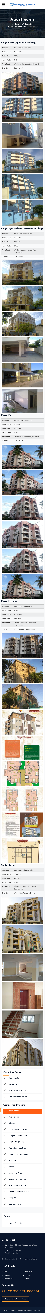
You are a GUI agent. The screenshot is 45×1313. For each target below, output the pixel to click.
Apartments (14, 1078)
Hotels (11, 1167)
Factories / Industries (18, 1097)
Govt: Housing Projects (18, 1154)
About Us (28, 1272)
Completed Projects (16, 27)
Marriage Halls (15, 1204)
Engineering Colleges (17, 1142)
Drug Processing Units (18, 1135)
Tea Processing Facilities (19, 1191)
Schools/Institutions (17, 1090)
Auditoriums (14, 1117)
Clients (27, 1279)
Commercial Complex (18, 1129)
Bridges (12, 1123)
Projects (27, 24)
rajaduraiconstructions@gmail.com (23, 1259)
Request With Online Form (15, 1299)
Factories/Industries (17, 1148)
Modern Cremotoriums (18, 1179)
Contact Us (8, 1279)
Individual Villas (15, 1084)
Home (15, 24)
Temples (12, 1198)
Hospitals (13, 1160)
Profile (27, 1275)
